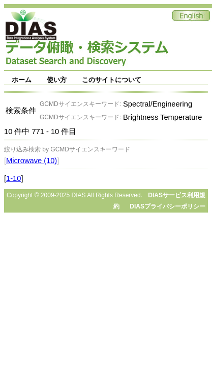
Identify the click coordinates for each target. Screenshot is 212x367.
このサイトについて (111, 80)
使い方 (57, 80)
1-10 (13, 178)
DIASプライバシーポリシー (167, 206)
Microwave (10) (31, 160)
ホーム (22, 80)
